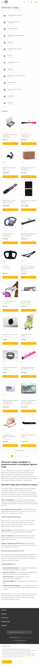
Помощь (4, 625)
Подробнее (28, 209)
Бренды (3, 613)
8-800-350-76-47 (15, 637)
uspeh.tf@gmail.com (20, 640)
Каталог (4, 610)
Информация (5, 621)
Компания (4, 617)
